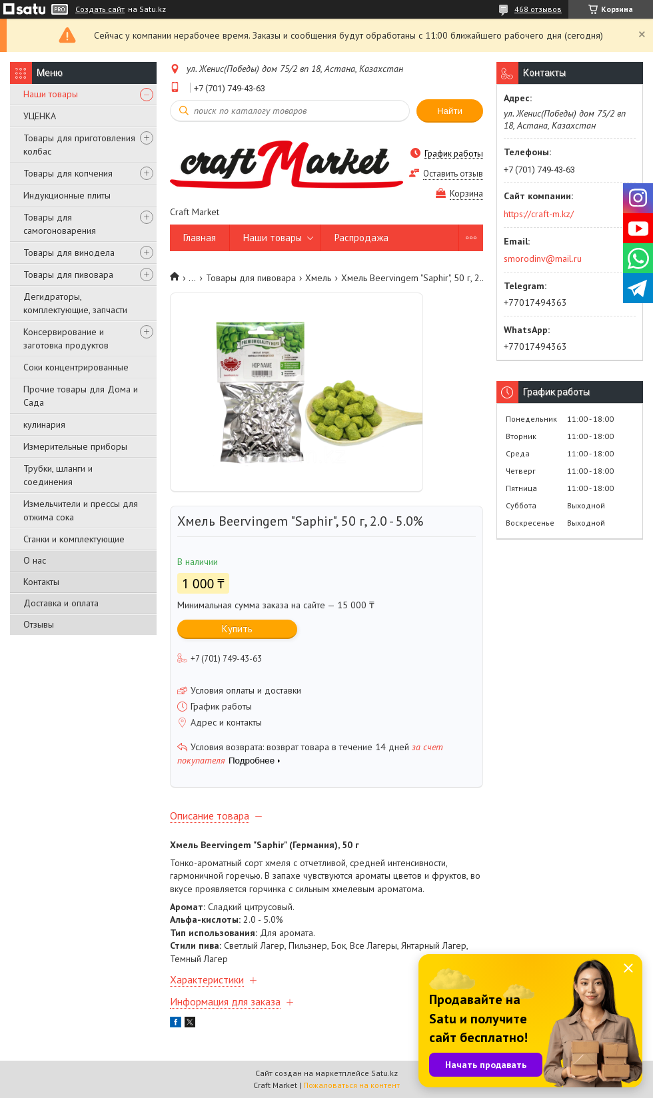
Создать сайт (100, 9)
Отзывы (38, 624)
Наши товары (50, 94)
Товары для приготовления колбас (79, 144)
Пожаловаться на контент (351, 1085)
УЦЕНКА (39, 116)
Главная (199, 238)
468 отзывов (538, 9)
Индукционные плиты (67, 195)
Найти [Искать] (449, 111)
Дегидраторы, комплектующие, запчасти (75, 303)
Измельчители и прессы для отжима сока (80, 510)
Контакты (41, 582)
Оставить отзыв (453, 173)
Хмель (318, 278)
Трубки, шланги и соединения (58, 475)
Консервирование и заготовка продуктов (66, 338)
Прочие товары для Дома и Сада (80, 395)
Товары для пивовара (68, 274)
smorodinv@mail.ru (543, 259)
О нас (34, 560)
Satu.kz (384, 1073)
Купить (237, 628)
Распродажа (361, 238)
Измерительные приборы (75, 446)
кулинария (44, 424)
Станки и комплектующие (74, 539)
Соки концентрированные (76, 367)
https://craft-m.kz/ (539, 214)
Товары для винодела (69, 253)
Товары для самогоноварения (59, 224)
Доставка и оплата (61, 603)
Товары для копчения (68, 173)
